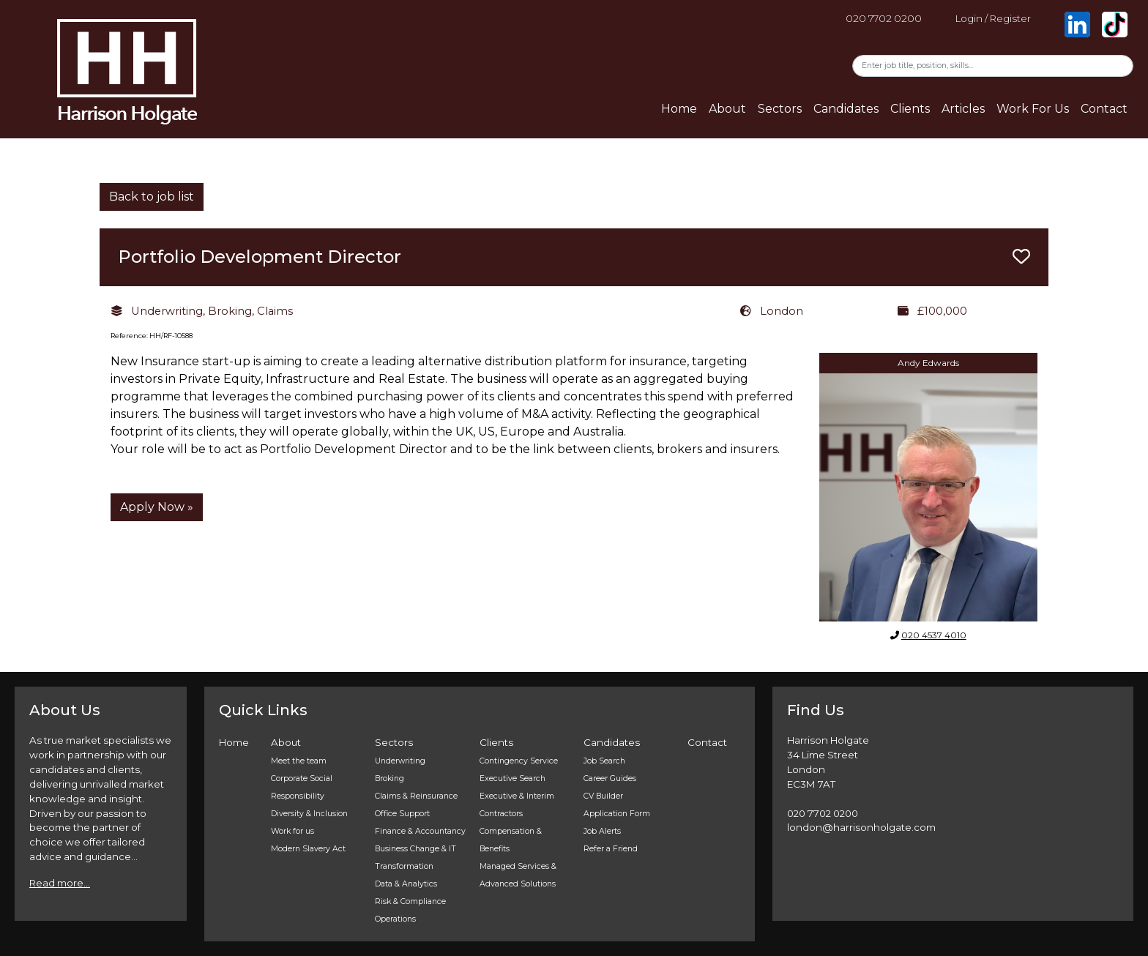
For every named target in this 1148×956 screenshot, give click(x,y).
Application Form (617, 813)
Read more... (59, 883)
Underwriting (400, 761)
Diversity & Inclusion (309, 813)
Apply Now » (156, 507)
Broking (389, 778)
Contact (1104, 109)
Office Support (402, 813)
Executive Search (512, 778)
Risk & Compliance (410, 901)
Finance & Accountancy (420, 831)
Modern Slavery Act (308, 849)
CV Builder (603, 796)
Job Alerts (602, 831)
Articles (963, 109)
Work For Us (1032, 109)
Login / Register (993, 18)
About (727, 109)
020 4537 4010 (933, 635)
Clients (910, 109)
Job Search (604, 761)
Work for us (292, 831)
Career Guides (610, 778)
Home (679, 109)
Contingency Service (519, 761)
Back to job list (151, 196)
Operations (395, 919)
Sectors (780, 109)
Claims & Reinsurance (416, 796)
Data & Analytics (406, 884)
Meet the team (299, 761)
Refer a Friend (611, 849)
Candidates (846, 109)
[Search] (992, 66)
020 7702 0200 (884, 18)
